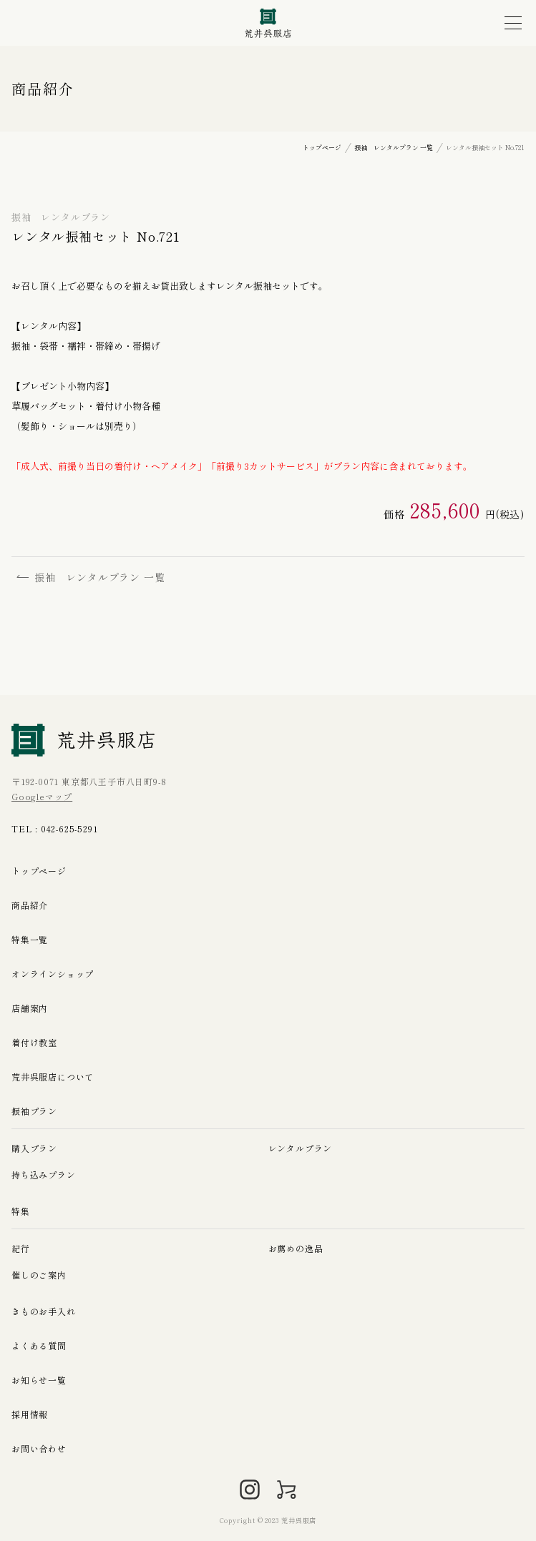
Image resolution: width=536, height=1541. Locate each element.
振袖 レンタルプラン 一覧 (91, 577)
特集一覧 (29, 939)
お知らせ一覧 (39, 1380)
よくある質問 (39, 1345)
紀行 (20, 1248)
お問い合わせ (39, 1448)
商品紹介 (29, 905)
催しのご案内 (39, 1275)
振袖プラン (34, 1111)
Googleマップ (41, 796)
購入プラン (34, 1148)
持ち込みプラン (43, 1174)
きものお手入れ (43, 1311)
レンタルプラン (300, 1148)
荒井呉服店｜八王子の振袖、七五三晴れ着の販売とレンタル (268, 23)
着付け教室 (34, 1042)
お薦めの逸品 (295, 1248)
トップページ (39, 871)
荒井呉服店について (52, 1076)
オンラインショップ (52, 974)
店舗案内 (29, 1008)
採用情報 (29, 1414)
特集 (20, 1211)
